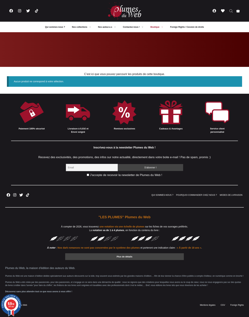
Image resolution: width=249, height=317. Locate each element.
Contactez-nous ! (135, 27)
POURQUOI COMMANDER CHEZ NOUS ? (196, 195)
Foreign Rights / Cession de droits (187, 27)
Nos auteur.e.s (108, 27)
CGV (223, 305)
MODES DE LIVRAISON (231, 195)
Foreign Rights (237, 305)
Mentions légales (207, 305)
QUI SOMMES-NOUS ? (162, 195)
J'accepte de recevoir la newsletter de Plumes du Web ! (124, 175)
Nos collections (83, 27)
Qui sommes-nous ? (55, 27)
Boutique (158, 27)
